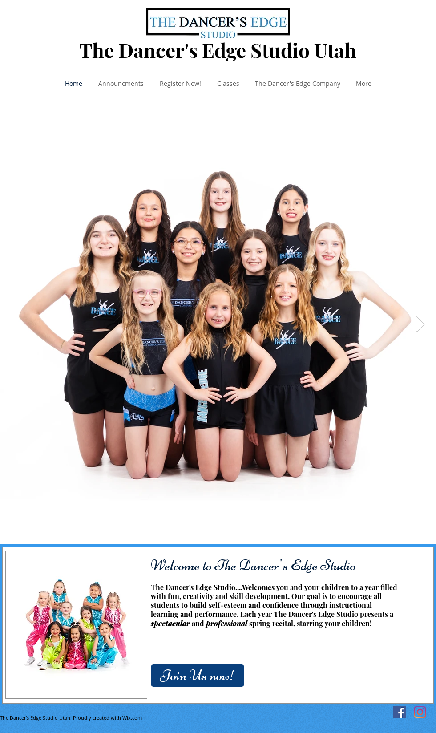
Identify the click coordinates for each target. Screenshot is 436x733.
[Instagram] (420, 712)
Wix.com (132, 717)
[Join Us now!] (197, 675)
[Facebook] (399, 712)
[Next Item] (421, 324)
